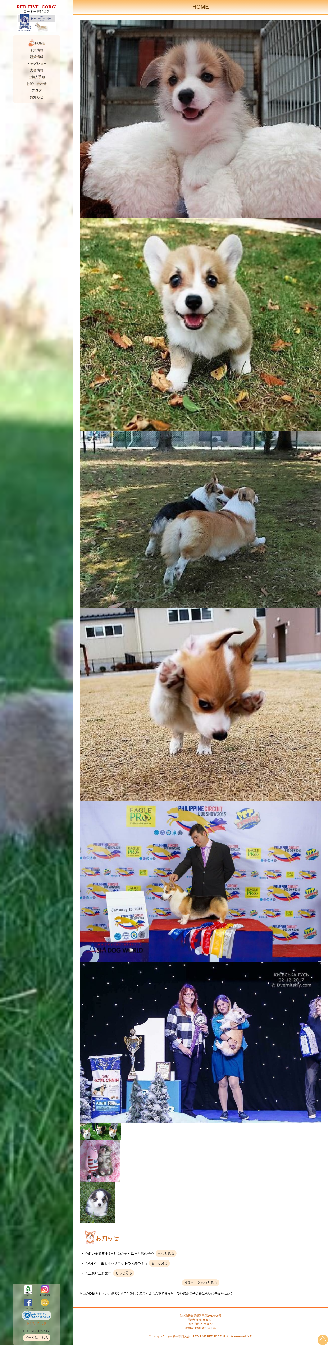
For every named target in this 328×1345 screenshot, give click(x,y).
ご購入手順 (36, 77)
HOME (40, 43)
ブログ (37, 90)
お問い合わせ (37, 83)
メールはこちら (36, 1337)
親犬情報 (36, 57)
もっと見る (166, 1253)
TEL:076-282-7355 (36, 1331)
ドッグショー (37, 63)
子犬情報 (36, 50)
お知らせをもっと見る (200, 1282)
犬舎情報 (36, 70)
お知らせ (36, 97)
